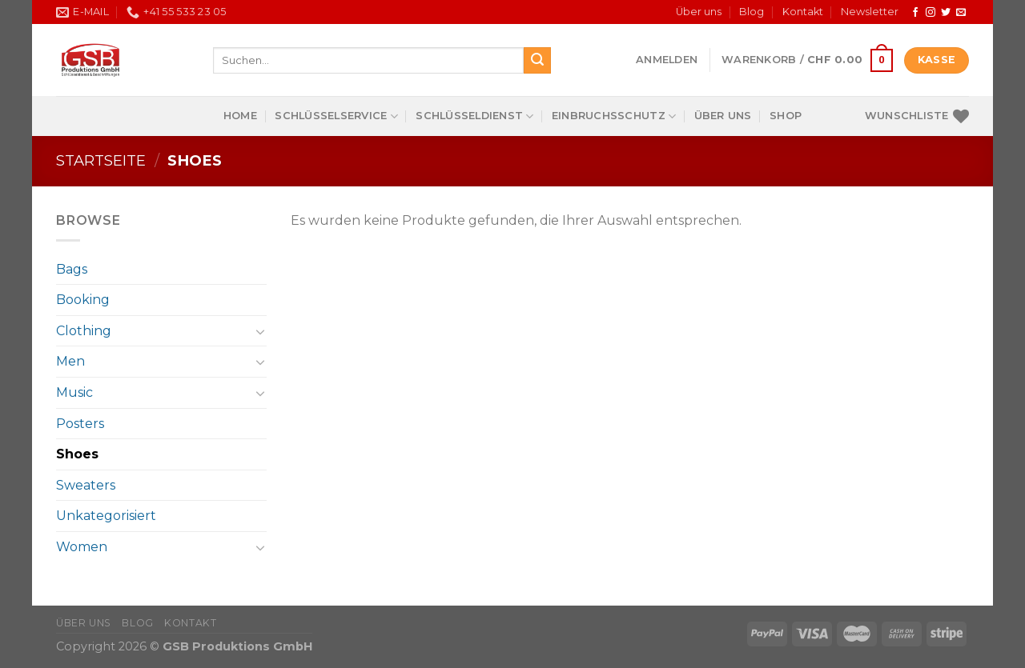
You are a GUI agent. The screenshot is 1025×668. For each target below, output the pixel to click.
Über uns (699, 12)
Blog (751, 12)
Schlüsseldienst (474, 116)
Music (74, 392)
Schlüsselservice (336, 116)
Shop (786, 116)
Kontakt (802, 12)
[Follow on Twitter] (946, 12)
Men (70, 361)
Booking (83, 299)
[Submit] (537, 60)
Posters (80, 423)
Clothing (83, 330)
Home (240, 116)
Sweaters (85, 485)
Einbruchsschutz (614, 116)
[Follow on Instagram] (930, 12)
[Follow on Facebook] (915, 12)
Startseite (101, 160)
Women (81, 546)
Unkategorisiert (106, 515)
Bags (71, 269)
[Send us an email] (961, 12)
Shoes (77, 454)
